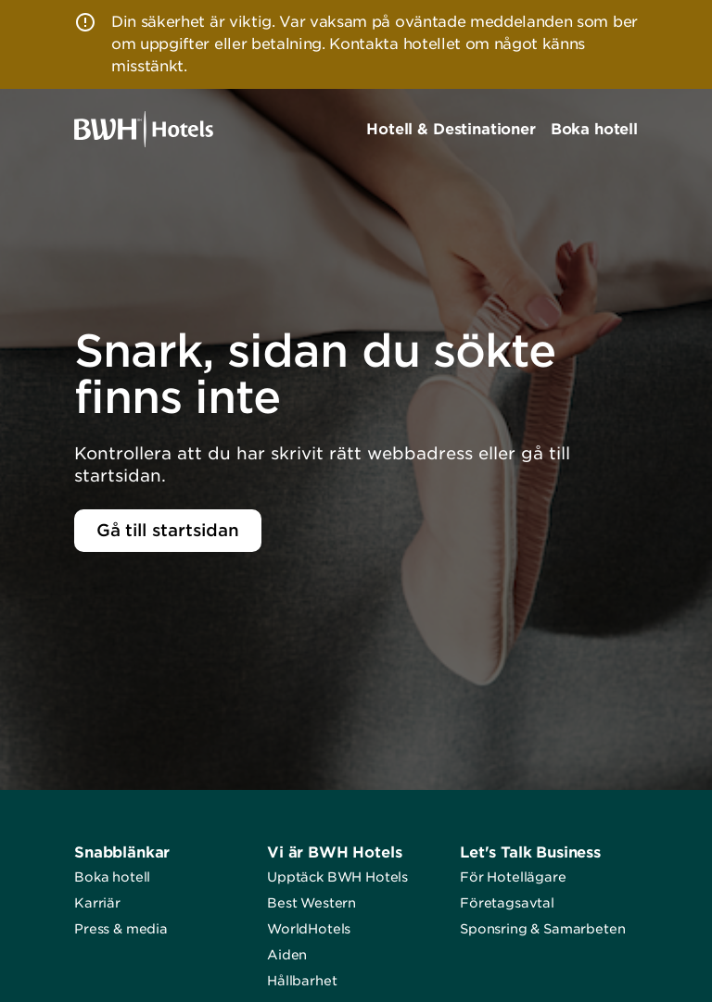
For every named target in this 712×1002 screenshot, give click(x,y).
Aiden (287, 954)
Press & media (121, 928)
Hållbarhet (302, 980)
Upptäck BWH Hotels (337, 877)
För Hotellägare (513, 877)
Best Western (311, 903)
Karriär (97, 903)
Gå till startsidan (167, 530)
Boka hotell (112, 877)
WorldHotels (308, 928)
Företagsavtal (507, 903)
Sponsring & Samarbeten (542, 928)
